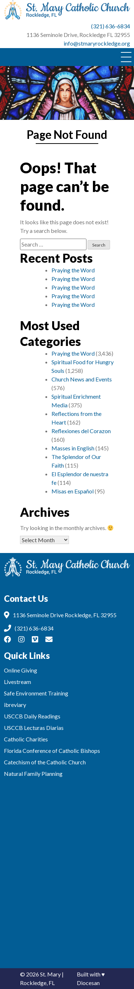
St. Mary (50, 974)
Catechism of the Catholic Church (45, 762)
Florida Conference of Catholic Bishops (52, 750)
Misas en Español (72, 491)
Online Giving (20, 670)
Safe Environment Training (36, 693)
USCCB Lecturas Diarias (34, 727)
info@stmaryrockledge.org (97, 43)
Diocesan (88, 982)
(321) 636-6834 (110, 26)
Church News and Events (81, 379)
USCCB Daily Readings (32, 716)
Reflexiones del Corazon (81, 430)
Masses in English (72, 448)
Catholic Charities (26, 739)
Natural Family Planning (33, 773)
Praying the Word (73, 270)
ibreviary (15, 704)
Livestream (17, 681)
